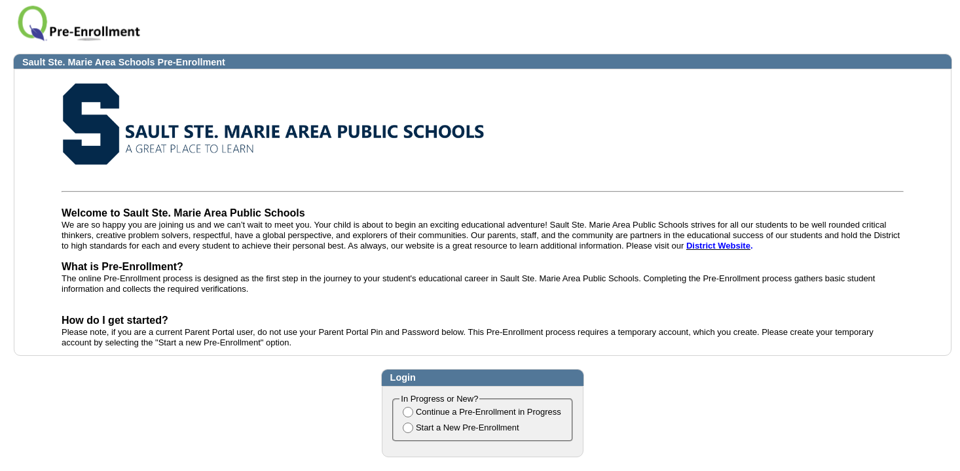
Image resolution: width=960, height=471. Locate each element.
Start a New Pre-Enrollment (467, 427)
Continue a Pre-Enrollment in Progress (488, 412)
